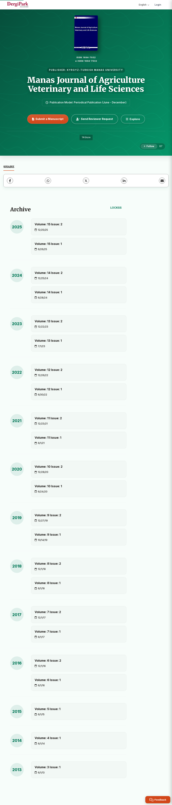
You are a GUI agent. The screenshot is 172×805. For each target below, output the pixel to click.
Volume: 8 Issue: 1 (47, 583)
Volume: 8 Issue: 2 (48, 563)
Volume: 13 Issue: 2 (48, 321)
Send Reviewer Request (94, 119)
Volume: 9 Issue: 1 (48, 534)
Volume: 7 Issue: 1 (47, 631)
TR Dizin (86, 137)
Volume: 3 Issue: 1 (47, 767)
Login (158, 4)
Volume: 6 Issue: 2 (48, 660)
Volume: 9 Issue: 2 (48, 515)
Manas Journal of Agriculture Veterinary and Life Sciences (86, 84)
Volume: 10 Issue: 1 (48, 486)
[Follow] (149, 146)
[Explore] (133, 119)
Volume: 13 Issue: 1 (48, 340)
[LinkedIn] (124, 181)
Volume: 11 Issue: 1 (48, 437)
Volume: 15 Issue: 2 (48, 224)
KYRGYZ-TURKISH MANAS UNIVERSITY (95, 70)
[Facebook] (10, 181)
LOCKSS (116, 207)
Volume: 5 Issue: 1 (47, 709)
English (144, 4)
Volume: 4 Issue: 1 (48, 738)
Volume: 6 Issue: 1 (48, 680)
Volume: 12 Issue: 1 (48, 389)
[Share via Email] (162, 181)
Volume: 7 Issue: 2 (48, 612)
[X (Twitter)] (86, 181)
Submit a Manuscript (48, 119)
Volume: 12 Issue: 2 (48, 370)
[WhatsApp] (48, 181)
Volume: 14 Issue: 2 (49, 273)
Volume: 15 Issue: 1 (48, 244)
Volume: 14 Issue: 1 (48, 292)
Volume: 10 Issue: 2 (49, 466)
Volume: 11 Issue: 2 (48, 418)
